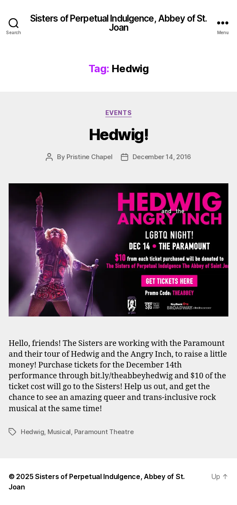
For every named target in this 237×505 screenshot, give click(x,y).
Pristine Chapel (89, 157)
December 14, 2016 (162, 157)
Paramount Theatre (104, 432)
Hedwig (32, 432)
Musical (59, 432)
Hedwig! (119, 134)
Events (118, 112)
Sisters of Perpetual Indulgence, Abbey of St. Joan (118, 23)
